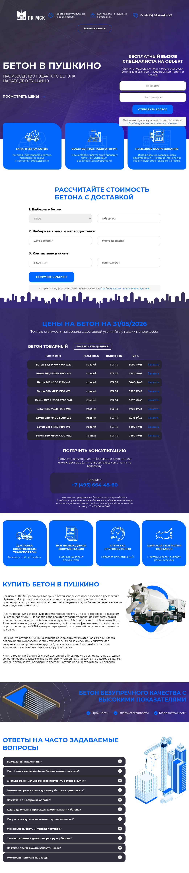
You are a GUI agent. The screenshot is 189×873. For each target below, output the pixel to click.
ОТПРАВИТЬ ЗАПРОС (152, 109)
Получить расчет (51, 277)
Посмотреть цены (24, 97)
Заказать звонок (94, 28)
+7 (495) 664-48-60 (155, 15)
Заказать (153, 364)
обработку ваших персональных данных (152, 123)
